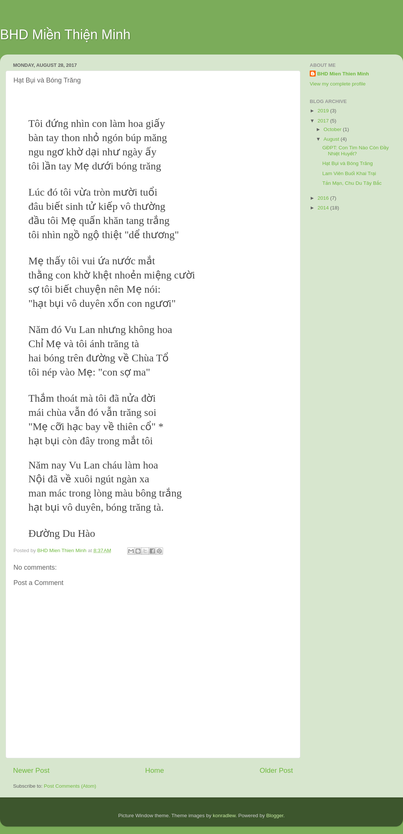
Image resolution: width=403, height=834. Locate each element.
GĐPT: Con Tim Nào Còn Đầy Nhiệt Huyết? (355, 150)
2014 (324, 208)
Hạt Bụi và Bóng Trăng (347, 163)
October (333, 129)
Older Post (276, 770)
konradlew (224, 815)
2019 (324, 110)
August (332, 139)
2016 (324, 198)
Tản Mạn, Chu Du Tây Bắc (352, 183)
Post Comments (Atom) (70, 786)
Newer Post (31, 770)
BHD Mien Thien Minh (343, 74)
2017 (324, 121)
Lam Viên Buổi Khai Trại (349, 173)
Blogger (275, 815)
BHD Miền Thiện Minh (65, 34)
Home (154, 770)
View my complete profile (338, 84)
